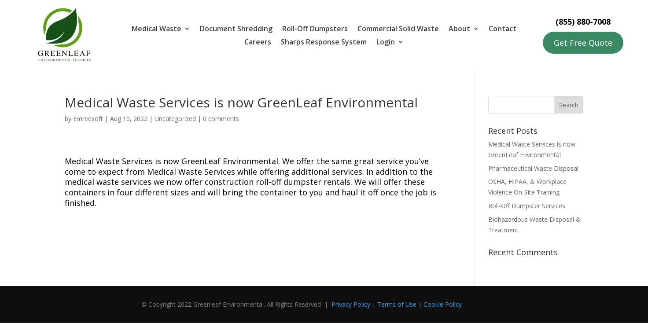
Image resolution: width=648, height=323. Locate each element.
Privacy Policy (350, 304)
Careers (257, 43)
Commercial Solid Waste (398, 29)
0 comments (221, 118)
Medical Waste (156, 29)
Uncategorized (175, 118)
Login (385, 43)
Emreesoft (88, 118)
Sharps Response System (324, 43)
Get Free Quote (583, 42)
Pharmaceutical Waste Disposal (533, 168)
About (459, 29)
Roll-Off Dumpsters (315, 29)
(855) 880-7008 (583, 21)
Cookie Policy (442, 304)
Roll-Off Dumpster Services (526, 206)
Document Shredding (236, 29)
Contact (502, 29)
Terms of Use (396, 304)
